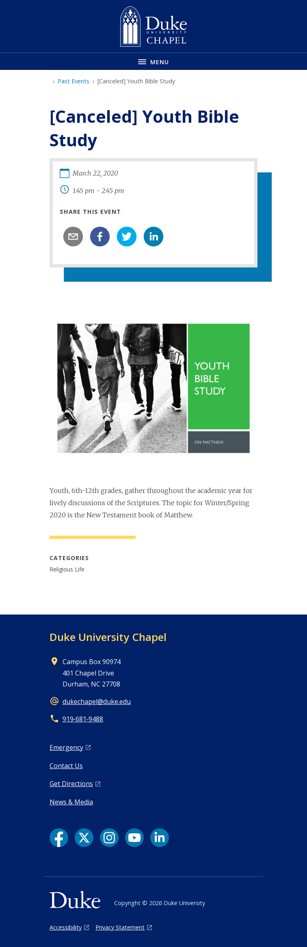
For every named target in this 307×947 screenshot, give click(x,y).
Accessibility (66, 927)
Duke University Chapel (108, 637)
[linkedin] (153, 236)
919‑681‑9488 (83, 719)
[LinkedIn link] (159, 837)
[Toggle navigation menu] (153, 61)
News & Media (71, 801)
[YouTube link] (134, 837)
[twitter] (127, 236)
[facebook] (100, 236)
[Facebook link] (59, 837)
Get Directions (71, 783)
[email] (73, 236)
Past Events (73, 81)
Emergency (66, 747)
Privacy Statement (120, 927)
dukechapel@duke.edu (97, 701)
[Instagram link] (109, 837)
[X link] (84, 837)
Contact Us (66, 765)
